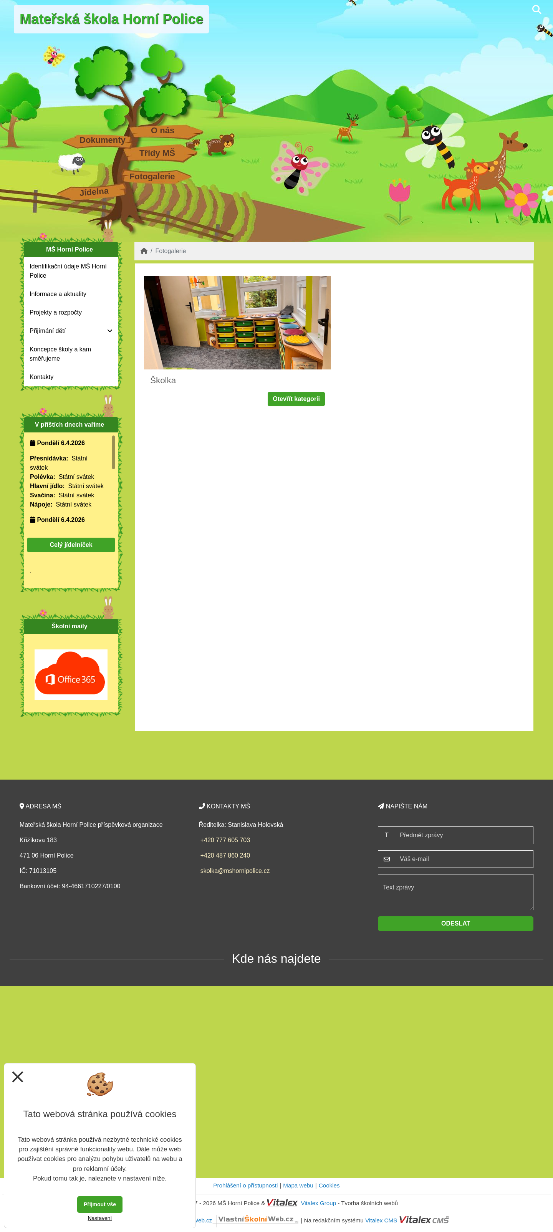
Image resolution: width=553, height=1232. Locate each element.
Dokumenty (102, 140)
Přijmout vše (100, 1204)
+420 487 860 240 (225, 855)
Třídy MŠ (157, 153)
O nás (162, 130)
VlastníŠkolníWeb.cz (229, 1220)
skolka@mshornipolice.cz (235, 871)
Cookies (329, 1185)
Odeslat (455, 923)
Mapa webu (298, 1185)
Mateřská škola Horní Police (111, 19)
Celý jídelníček (71, 544)
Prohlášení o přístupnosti (245, 1185)
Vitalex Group (318, 1203)
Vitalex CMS (381, 1220)
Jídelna (94, 192)
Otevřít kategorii (296, 399)
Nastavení (100, 1218)
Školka (163, 380)
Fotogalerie (152, 176)
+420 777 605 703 (225, 840)
